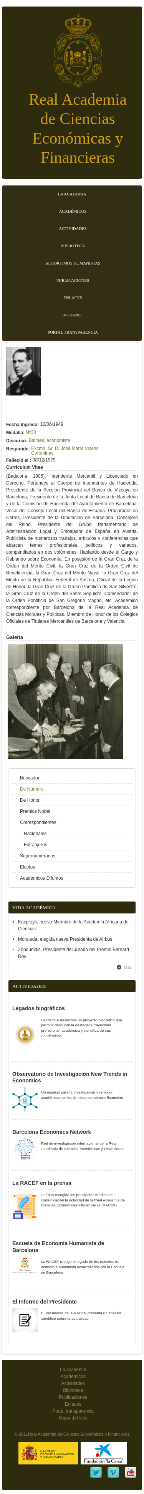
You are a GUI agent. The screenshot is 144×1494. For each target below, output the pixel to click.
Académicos (72, 211)
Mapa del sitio (73, 1418)
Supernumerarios (37, 856)
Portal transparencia (73, 332)
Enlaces (72, 297)
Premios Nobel (35, 811)
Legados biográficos (38, 1008)
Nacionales (35, 833)
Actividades (73, 228)
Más (128, 967)
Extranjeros (35, 844)
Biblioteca (72, 245)
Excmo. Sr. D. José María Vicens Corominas (64, 451)
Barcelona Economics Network (51, 1132)
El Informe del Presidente (44, 1302)
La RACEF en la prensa (41, 1183)
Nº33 (31, 432)
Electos (27, 867)
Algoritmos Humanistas (72, 263)
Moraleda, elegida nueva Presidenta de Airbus (65, 939)
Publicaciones (72, 280)
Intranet (73, 315)
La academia (73, 1369)
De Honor (30, 800)
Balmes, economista (49, 440)
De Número (31, 789)
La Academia (72, 194)
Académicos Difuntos (41, 878)
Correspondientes (38, 822)
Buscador (30, 778)
